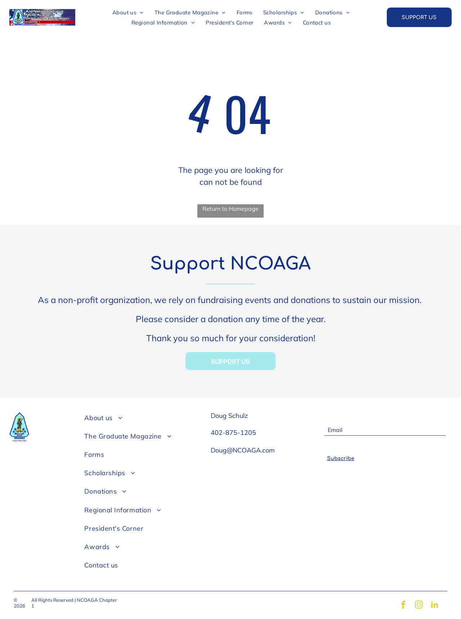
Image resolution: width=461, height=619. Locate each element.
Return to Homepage (230, 208)
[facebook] (401, 606)
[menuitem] (128, 12)
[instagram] (419, 606)
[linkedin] (436, 606)
